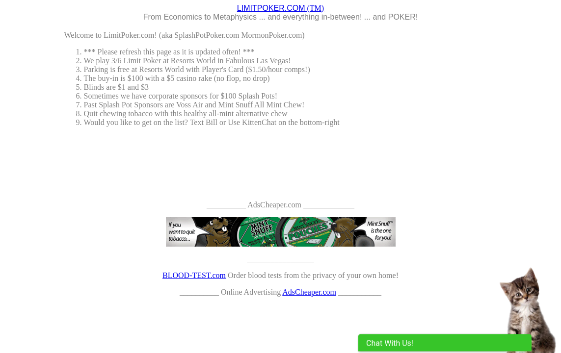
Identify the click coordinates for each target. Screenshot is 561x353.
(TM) (280, 8)
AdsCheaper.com (309, 292)
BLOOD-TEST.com (194, 275)
